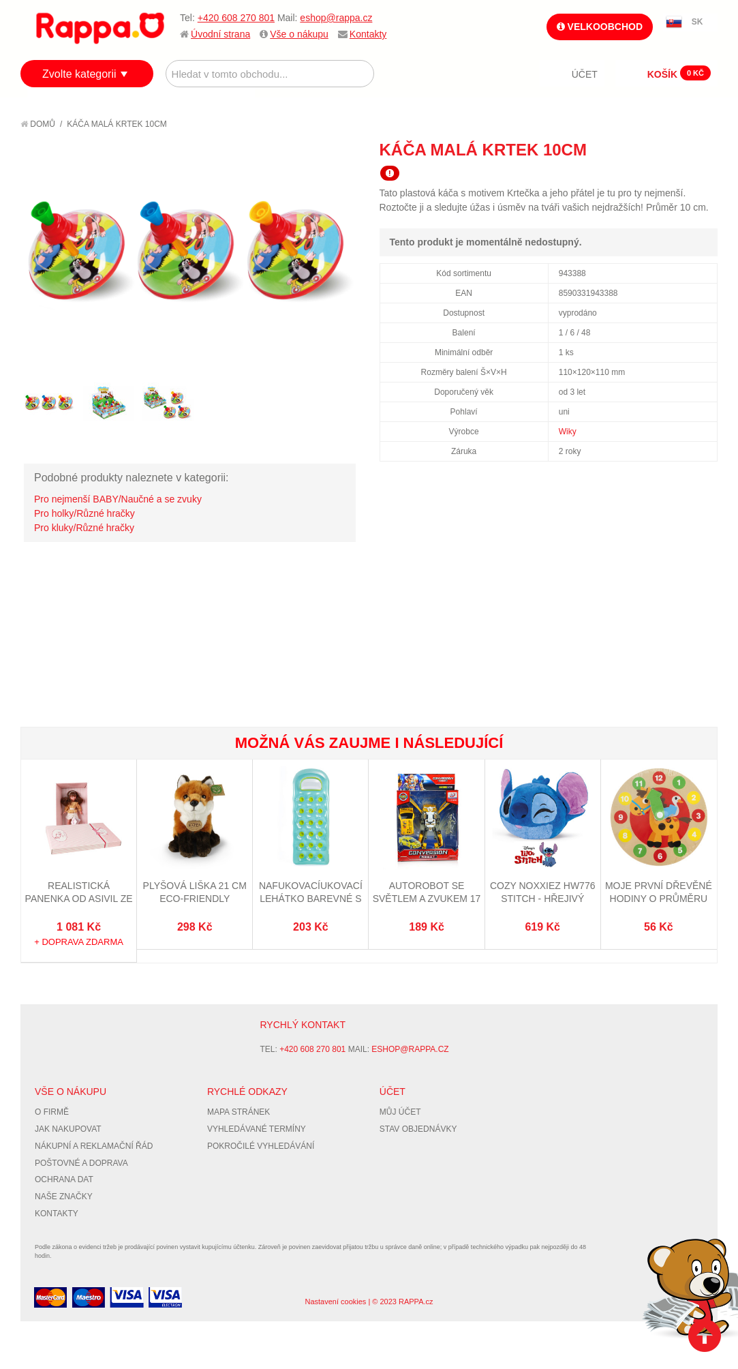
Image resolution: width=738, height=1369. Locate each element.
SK (697, 22)
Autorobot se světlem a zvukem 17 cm (427, 899)
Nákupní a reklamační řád (94, 1146)
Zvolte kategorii (79, 74)
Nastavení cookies (335, 1301)
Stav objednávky (418, 1129)
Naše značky (64, 1196)
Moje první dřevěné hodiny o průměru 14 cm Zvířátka (658, 899)
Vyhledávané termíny (256, 1129)
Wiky (567, 431)
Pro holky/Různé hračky (84, 513)
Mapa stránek (238, 1112)
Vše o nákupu (299, 34)
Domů (37, 124)
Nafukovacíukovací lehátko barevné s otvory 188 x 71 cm (311, 899)
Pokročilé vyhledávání (260, 1146)
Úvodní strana (220, 34)
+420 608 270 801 (236, 17)
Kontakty (368, 34)
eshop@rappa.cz (336, 17)
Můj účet (400, 1112)
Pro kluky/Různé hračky (84, 527)
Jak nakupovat (68, 1129)
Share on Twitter (704, 149)
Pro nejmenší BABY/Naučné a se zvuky (118, 499)
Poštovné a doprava (81, 1163)
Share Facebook (677, 149)
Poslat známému (649, 149)
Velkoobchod (600, 26)
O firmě (52, 1112)
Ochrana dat (64, 1179)
